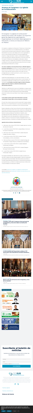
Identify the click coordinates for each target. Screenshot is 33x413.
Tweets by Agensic (6, 387)
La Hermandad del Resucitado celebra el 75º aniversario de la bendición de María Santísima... (16, 252)
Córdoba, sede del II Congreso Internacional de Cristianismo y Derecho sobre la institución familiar (16, 223)
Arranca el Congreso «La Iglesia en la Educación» (17, 169)
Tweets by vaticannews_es (7, 390)
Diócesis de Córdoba (7, 5)
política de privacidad (15, 363)
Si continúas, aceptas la (10, 363)
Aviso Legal (27, 411)
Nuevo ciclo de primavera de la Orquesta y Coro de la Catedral (16, 280)
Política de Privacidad (21, 411)
